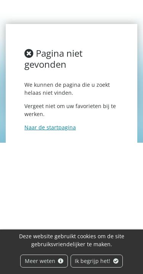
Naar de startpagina (50, 127)
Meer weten (44, 260)
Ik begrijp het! (97, 260)
